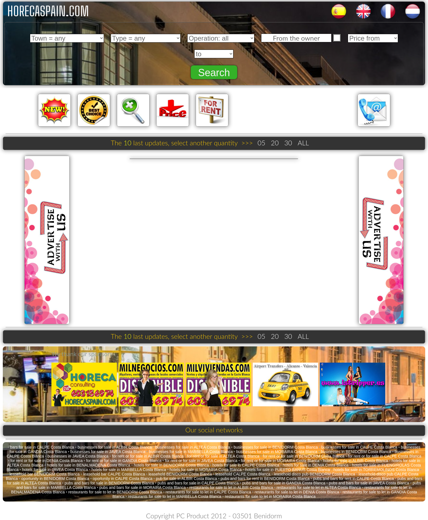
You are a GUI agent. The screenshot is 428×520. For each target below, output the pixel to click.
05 (261, 143)
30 (288, 143)
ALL (303, 143)
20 (275, 143)
